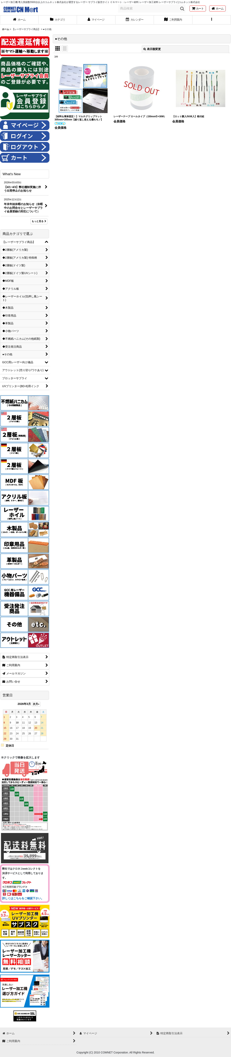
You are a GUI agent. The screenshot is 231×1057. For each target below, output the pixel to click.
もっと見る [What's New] (39, 221)
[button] (211, 20)
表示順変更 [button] (152, 49)
